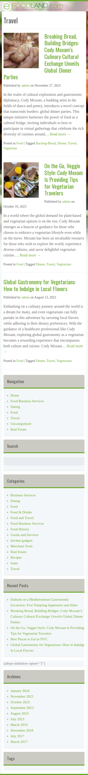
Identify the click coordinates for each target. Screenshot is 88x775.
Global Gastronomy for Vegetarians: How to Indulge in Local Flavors (40, 285)
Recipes (16, 557)
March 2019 (19, 725)
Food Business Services (27, 401)
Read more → (60, 134)
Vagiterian (10, 148)
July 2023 (17, 719)
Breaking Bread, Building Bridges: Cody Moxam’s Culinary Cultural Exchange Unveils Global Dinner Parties (47, 616)
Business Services (23, 495)
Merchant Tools (22, 546)
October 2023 (20, 702)
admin (25, 85)
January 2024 (20, 691)
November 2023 (22, 696)
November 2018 (22, 730)
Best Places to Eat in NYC (29, 639)
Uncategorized (21, 424)
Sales (14, 563)
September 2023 (22, 708)
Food (19, 143)
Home (15, 395)
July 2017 (17, 736)
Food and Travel (22, 518)
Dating (15, 407)
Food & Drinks (21, 512)
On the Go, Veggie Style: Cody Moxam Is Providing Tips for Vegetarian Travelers (63, 179)
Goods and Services (24, 535)
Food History (20, 529)
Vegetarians (64, 361)
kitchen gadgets (22, 540)
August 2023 (20, 713)
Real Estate (19, 429)
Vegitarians (64, 264)
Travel (72, 143)
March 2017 (19, 742)
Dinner (61, 143)
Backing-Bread (46, 143)
